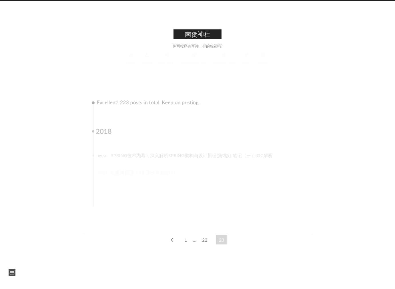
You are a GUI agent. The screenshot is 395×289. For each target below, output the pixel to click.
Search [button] (263, 63)
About (147, 63)
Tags (166, 63)
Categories (193, 63)
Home (131, 63)
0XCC (246, 63)
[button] (12, 272)
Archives (224, 63)
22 (205, 239)
